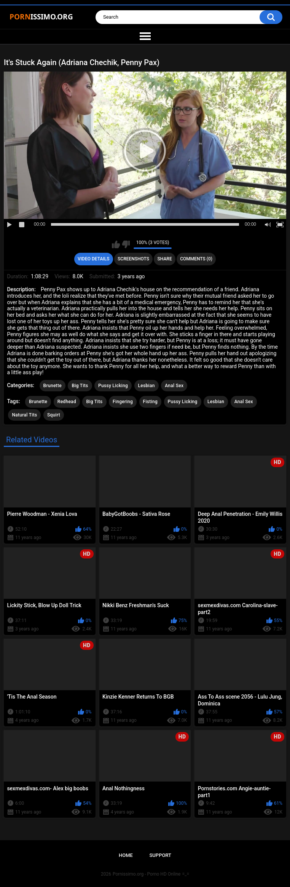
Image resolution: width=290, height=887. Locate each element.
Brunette (52, 385)
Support (160, 855)
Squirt (53, 415)
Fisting (150, 401)
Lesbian (146, 385)
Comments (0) (196, 259)
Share (165, 259)
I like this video (116, 244)
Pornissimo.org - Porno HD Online (147, 874)
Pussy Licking (113, 385)
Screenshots (133, 259)
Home (126, 855)
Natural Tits (24, 415)
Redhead (66, 401)
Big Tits (80, 385)
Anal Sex (174, 385)
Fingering (123, 401)
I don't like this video (126, 244)
